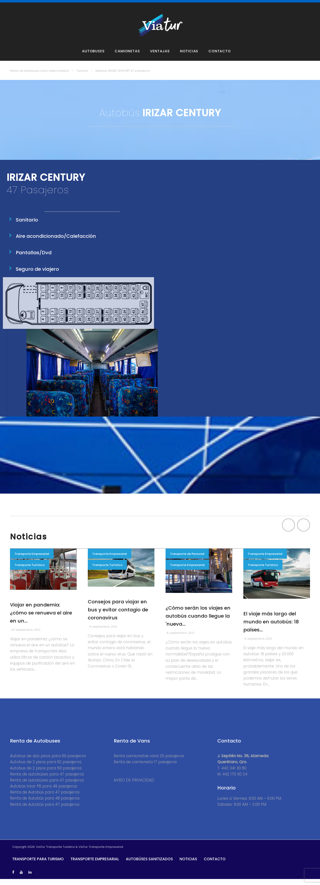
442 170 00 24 (234, 780)
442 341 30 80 (233, 774)
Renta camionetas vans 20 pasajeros (149, 762)
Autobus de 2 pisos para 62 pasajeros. (46, 768)
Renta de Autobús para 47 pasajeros (45, 798)
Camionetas (127, 57)
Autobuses (93, 57)
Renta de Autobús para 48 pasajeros (45, 804)
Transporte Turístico (29, 571)
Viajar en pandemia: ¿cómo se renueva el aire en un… (41, 618)
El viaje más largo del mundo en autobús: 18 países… (271, 627)
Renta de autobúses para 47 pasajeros (47, 780)
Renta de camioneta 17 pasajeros (145, 768)
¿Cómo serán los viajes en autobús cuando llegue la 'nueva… (198, 621)
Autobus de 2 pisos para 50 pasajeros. (46, 774)
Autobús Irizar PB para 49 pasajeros (43, 792)
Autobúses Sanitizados (149, 865)
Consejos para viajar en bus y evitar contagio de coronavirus (118, 615)
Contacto (219, 57)
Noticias (189, 57)
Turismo (82, 77)
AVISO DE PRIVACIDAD (134, 786)
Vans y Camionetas (72, 5)
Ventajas (160, 57)
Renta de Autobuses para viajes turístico (39, 77)
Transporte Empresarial (31, 560)
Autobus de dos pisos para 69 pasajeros (48, 762)
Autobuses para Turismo (31, 5)
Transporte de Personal (187, 560)
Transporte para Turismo (38, 865)
